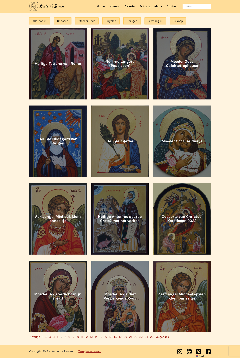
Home (102, 6)
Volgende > (162, 337)
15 (101, 337)
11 (82, 337)
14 (96, 337)
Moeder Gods (87, 21)
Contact (172, 6)
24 (146, 337)
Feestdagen (155, 21)
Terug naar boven (89, 351)
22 (135, 337)
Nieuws (114, 6)
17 (110, 337)
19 (120, 337)
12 (86, 337)
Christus (62, 21)
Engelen (111, 21)
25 (151, 337)
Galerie (130, 6)
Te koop (178, 21)
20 (125, 337)
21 (130, 337)
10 (77, 337)
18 (115, 337)
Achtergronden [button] (150, 6)
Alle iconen (40, 21)
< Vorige (35, 337)
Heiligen (132, 21)
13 (91, 337)
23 (141, 337)
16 (105, 337)
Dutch (200, 356)
